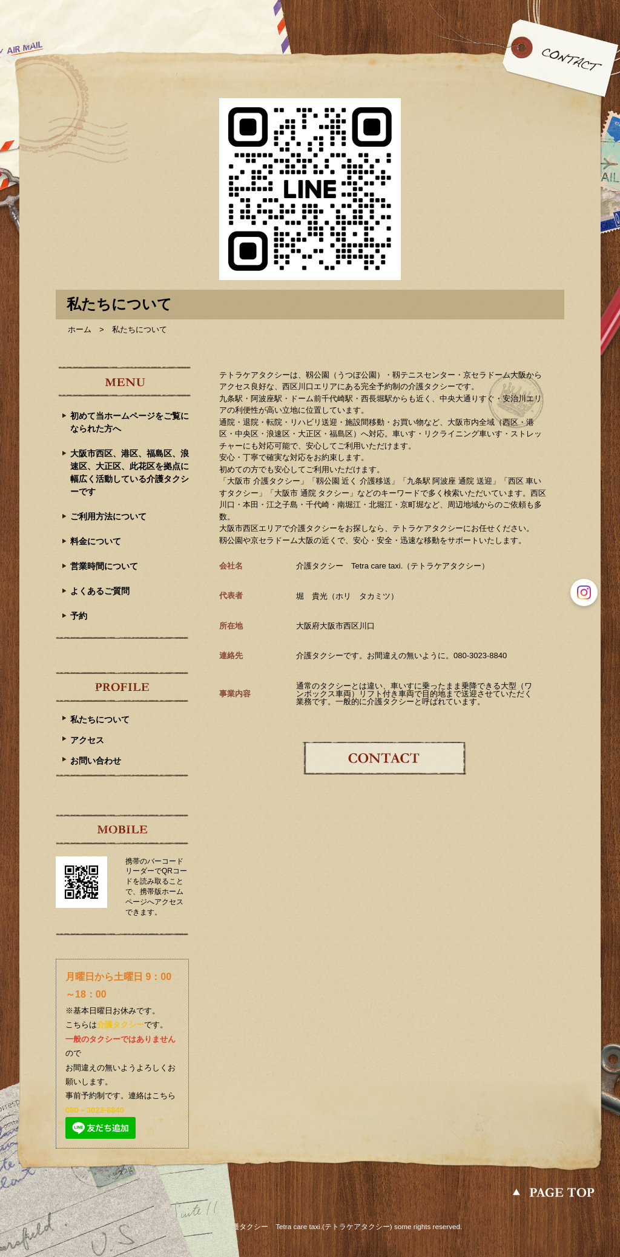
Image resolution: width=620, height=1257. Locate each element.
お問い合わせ (95, 760)
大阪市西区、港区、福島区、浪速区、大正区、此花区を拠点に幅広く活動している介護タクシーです (129, 472)
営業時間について (104, 566)
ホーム (79, 329)
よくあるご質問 (100, 591)
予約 (78, 616)
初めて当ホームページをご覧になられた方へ (129, 422)
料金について (95, 541)
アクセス (87, 740)
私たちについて (100, 719)
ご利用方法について (108, 516)
